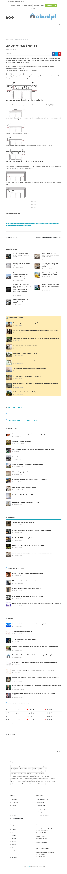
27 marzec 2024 (18, 626)
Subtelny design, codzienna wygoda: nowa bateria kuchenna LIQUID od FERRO (50, 255)
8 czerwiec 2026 (48, 259)
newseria (47, 776)
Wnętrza (14, 841)
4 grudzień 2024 (19, 394)
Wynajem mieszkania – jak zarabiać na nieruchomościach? (27, 464)
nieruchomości (23, 768)
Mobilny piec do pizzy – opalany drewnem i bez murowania (27, 573)
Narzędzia (14, 857)
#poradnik (36, 223)
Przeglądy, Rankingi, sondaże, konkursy (22, 420)
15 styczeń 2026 (18, 657)
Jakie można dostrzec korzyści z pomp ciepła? (24, 487)
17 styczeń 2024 (18, 459)
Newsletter (36, 5)
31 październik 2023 (19, 489)
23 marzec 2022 (18, 598)
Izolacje (14, 835)
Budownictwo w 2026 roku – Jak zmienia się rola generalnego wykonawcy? (32, 655)
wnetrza (33, 766)
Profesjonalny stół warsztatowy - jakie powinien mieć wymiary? (28, 434)
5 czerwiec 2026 (19, 267)
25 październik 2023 (19, 444)
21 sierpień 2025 (19, 378)
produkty (42, 766)
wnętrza (48, 771)
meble (19, 781)
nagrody (30, 768)
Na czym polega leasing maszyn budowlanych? (25, 323)
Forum (42, 5)
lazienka (13, 783)
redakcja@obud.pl (33, 9)
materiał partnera (15, 771)
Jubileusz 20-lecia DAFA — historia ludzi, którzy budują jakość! (28, 545)
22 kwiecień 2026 (18, 681)
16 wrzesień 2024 (19, 363)
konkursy (29, 773)
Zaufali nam (11, 414)
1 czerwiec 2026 (48, 268)
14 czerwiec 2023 (18, 583)
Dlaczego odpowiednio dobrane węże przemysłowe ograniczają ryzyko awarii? (50, 286)
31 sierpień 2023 (18, 650)
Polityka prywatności (27, 5)
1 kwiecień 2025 (18, 664)
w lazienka (34, 781)
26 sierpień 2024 (19, 325)
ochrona (35, 778)
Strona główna (9, 39)
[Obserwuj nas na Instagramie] (12, 17)
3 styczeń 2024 (17, 436)
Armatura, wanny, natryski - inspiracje (46, 778)
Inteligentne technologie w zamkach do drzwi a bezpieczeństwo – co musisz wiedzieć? (36, 330)
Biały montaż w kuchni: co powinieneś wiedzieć (25, 345)
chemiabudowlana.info (43, 799)
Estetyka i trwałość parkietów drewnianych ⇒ (48, 237)
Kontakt (18, 5)
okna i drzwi (26, 766)
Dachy (13, 832)
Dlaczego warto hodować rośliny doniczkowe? (25, 353)
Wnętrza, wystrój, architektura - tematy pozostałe (22, 776)
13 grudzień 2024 (18, 697)
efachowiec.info (41, 805)
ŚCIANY (14, 829)
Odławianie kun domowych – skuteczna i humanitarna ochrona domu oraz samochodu (36, 338)
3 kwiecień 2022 (18, 606)
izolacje (27, 771)
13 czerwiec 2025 (19, 387)
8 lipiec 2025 (17, 672)
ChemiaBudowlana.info (51, 5)
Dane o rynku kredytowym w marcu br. (22, 631)
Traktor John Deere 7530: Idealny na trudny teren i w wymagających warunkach (34, 391)
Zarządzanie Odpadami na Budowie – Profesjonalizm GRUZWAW (29, 479)
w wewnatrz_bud (22, 773)
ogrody (40, 768)
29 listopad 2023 (18, 451)
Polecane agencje (14, 408)
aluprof (43, 783)
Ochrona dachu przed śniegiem (20, 456)
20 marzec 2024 (18, 504)
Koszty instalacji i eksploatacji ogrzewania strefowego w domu (29, 368)
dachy (45, 768)
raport (53, 781)
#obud (30, 223)
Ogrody (14, 844)
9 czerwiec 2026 (19, 259)
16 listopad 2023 (18, 474)
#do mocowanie (23, 223)
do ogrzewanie (28, 778)
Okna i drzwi (15, 848)
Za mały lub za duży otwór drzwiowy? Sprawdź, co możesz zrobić (29, 494)
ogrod (23, 781)
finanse (36, 771)
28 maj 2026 (47, 277)
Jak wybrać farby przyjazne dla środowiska (23, 472)
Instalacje (14, 851)
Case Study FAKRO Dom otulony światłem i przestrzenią (26, 538)
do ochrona (13, 781)
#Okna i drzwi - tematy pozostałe (22, 225)
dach (42, 776)
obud (53, 771)
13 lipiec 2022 (17, 575)
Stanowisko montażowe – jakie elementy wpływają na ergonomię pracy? (21, 301)
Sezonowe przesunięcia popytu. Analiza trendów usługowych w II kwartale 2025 (33, 670)
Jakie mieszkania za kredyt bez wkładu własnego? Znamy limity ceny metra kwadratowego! (36, 603)
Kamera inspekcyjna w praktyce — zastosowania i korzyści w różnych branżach (33, 449)
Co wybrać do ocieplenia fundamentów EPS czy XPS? (27, 376)
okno (52, 766)
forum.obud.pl (40, 802)
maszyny (22, 771)
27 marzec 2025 (19, 332)
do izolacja (40, 781)
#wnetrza (8, 223)
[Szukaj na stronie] (16, 17)
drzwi (32, 771)
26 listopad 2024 (19, 355)
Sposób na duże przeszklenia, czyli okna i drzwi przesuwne (27, 596)
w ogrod (21, 778)
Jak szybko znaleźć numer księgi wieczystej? (24, 581)
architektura (13, 773)
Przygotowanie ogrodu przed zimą (21, 441)
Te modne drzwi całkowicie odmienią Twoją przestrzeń (26, 588)
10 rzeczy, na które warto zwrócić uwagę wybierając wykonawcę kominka (21, 255)
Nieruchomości (16, 854)
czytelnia (20, 766)
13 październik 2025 (19, 689)
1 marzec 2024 (18, 370)
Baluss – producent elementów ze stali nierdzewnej (26, 361)
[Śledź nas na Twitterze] (9, 17)
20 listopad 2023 (18, 590)
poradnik (35, 768)
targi (41, 771)
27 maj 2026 (18, 295)
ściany (16, 768)
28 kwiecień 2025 (18, 634)
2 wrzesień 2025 (18, 641)
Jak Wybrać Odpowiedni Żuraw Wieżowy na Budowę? (26, 502)
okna (37, 766)
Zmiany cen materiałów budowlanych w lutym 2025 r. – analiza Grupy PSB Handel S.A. (34, 662)
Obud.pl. (28, 866)
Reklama (13, 5)
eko (44, 771)
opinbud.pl (39, 812)
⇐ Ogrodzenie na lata (11, 237)
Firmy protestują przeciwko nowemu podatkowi (24, 639)
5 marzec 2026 (18, 340)
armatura (28, 781)
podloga (18, 783)
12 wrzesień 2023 (18, 466)
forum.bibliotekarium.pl (43, 815)
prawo (12, 768)
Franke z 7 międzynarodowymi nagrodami (23, 522)
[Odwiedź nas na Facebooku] (7, 17)
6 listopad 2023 (17, 482)
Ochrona (14, 838)
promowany (47, 781)
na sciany (37, 776)
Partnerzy (14, 805)
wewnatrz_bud (14, 778)
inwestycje (41, 773)
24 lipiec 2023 (18, 348)
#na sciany (15, 223)
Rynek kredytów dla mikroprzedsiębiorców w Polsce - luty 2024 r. (29, 624)
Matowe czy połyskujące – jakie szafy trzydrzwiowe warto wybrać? (50, 265)
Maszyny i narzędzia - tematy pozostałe (31, 783)
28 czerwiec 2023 (18, 497)
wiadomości (14, 766)
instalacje (47, 766)
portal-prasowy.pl (41, 809)
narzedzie (35, 773)
